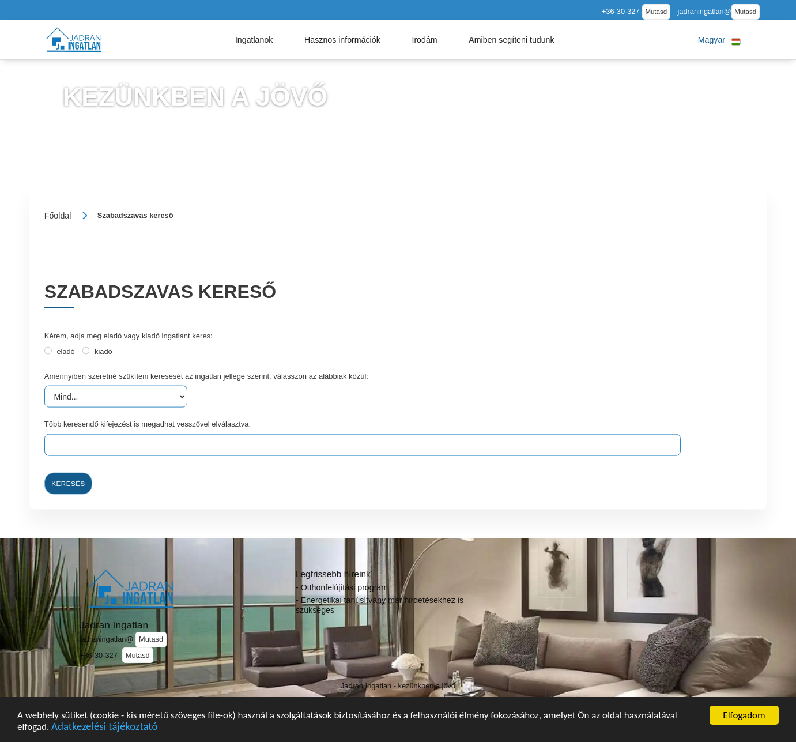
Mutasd (656, 11)
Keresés (68, 483)
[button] (254, 39)
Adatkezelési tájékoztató (104, 728)
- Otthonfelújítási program (342, 587)
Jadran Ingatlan (114, 625)
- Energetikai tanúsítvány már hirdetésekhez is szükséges (379, 605)
